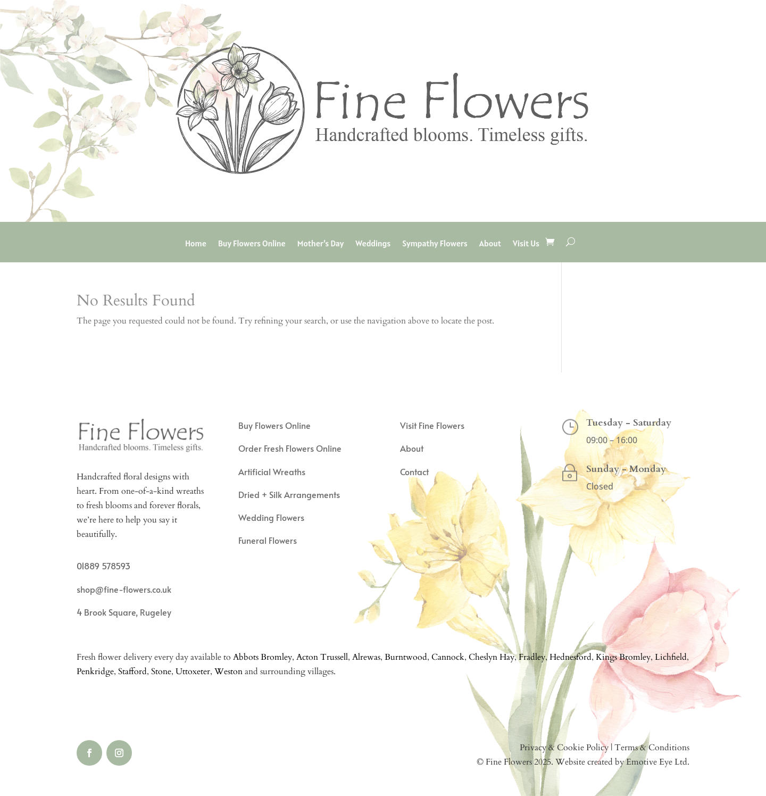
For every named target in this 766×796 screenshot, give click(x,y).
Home (195, 243)
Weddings (372, 243)
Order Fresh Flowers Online (290, 448)
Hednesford (570, 657)
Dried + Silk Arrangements (289, 494)
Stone (161, 671)
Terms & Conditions (651, 747)
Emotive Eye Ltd (656, 762)
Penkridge (95, 671)
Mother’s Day (320, 243)
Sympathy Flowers (434, 243)
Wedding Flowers (271, 517)
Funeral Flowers (267, 540)
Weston (228, 671)
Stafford (132, 671)
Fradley (532, 657)
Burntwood (406, 657)
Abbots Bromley (262, 657)
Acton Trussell (322, 657)
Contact (414, 471)
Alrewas (366, 657)
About (490, 243)
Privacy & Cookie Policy (564, 747)
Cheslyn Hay (491, 657)
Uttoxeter (193, 671)
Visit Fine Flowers (432, 425)
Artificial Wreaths (271, 471)
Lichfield (671, 657)
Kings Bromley (623, 657)
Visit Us (526, 243)
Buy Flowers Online (252, 243)
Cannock (447, 657)
